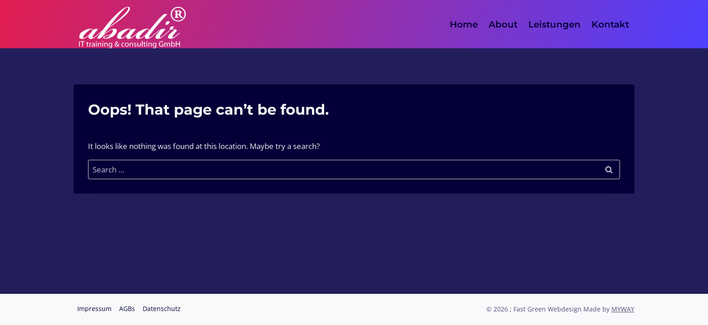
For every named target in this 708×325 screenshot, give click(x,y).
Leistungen (554, 24)
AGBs (127, 308)
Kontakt (610, 24)
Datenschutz (162, 308)
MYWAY (622, 309)
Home (464, 24)
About (503, 24)
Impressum (94, 308)
